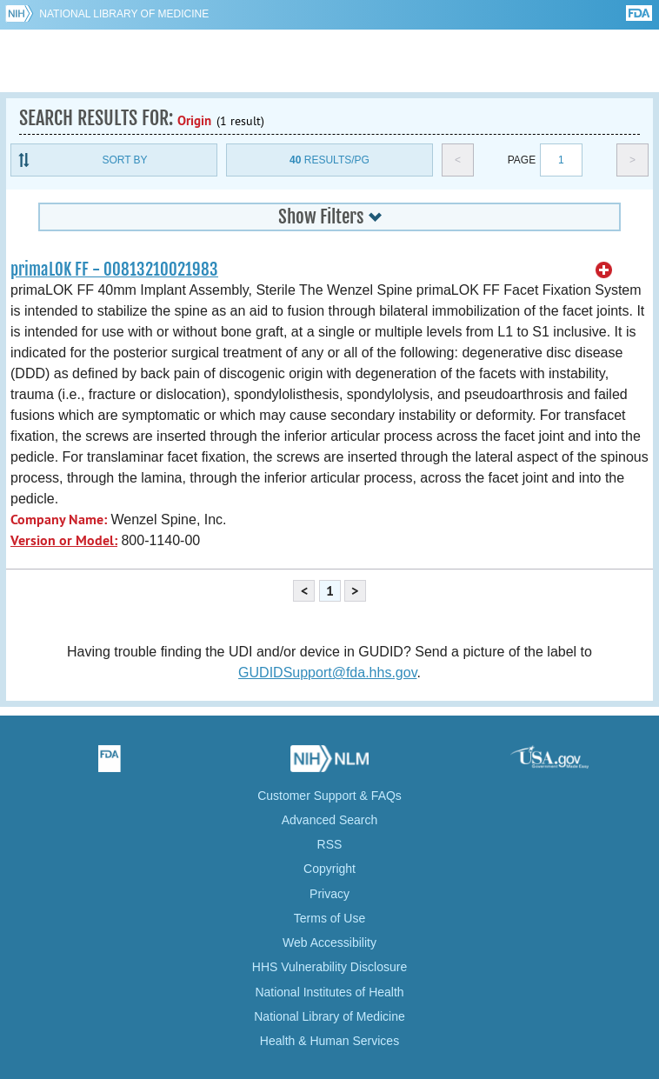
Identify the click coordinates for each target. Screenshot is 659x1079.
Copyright (329, 869)
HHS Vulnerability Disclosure (329, 967)
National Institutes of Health (329, 992)
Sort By (124, 160)
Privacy (329, 894)
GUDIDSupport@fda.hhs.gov (327, 672)
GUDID (330, 61)
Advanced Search (330, 820)
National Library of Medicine (124, 14)
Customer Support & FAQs (329, 796)
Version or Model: (63, 540)
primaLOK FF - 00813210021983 (114, 269)
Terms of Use (329, 918)
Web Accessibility (329, 942)
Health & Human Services (329, 1041)
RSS (330, 844)
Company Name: (58, 519)
